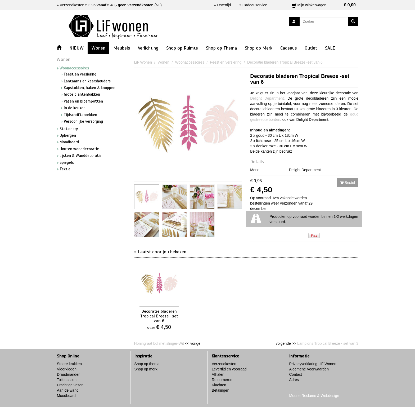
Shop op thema (147, 364)
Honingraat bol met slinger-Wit (159, 343)
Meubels (121, 48)
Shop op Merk (258, 48)
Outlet (311, 48)
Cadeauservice (254, 5)
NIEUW (76, 48)
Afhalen (218, 374)
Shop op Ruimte (182, 48)
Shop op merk (145, 369)
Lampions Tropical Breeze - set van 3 (327, 343)
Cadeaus (288, 48)
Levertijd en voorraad (229, 369)
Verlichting (148, 48)
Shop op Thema (221, 48)
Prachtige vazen (70, 385)
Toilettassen (66, 380)
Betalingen (220, 390)
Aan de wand (68, 390)
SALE (330, 48)
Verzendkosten (224, 364)
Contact (295, 374)
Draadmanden (68, 374)
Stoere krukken (69, 364)
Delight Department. (267, 98)
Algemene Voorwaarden (309, 369)
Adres (294, 380)
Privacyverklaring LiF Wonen (312, 364)
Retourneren (222, 380)
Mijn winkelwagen (324, 5)
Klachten (219, 385)
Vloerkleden (66, 369)
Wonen (98, 48)
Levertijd (224, 5)
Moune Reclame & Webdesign (314, 395)
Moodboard (66, 395)
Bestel (347, 182)
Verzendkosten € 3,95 (107, 5)
